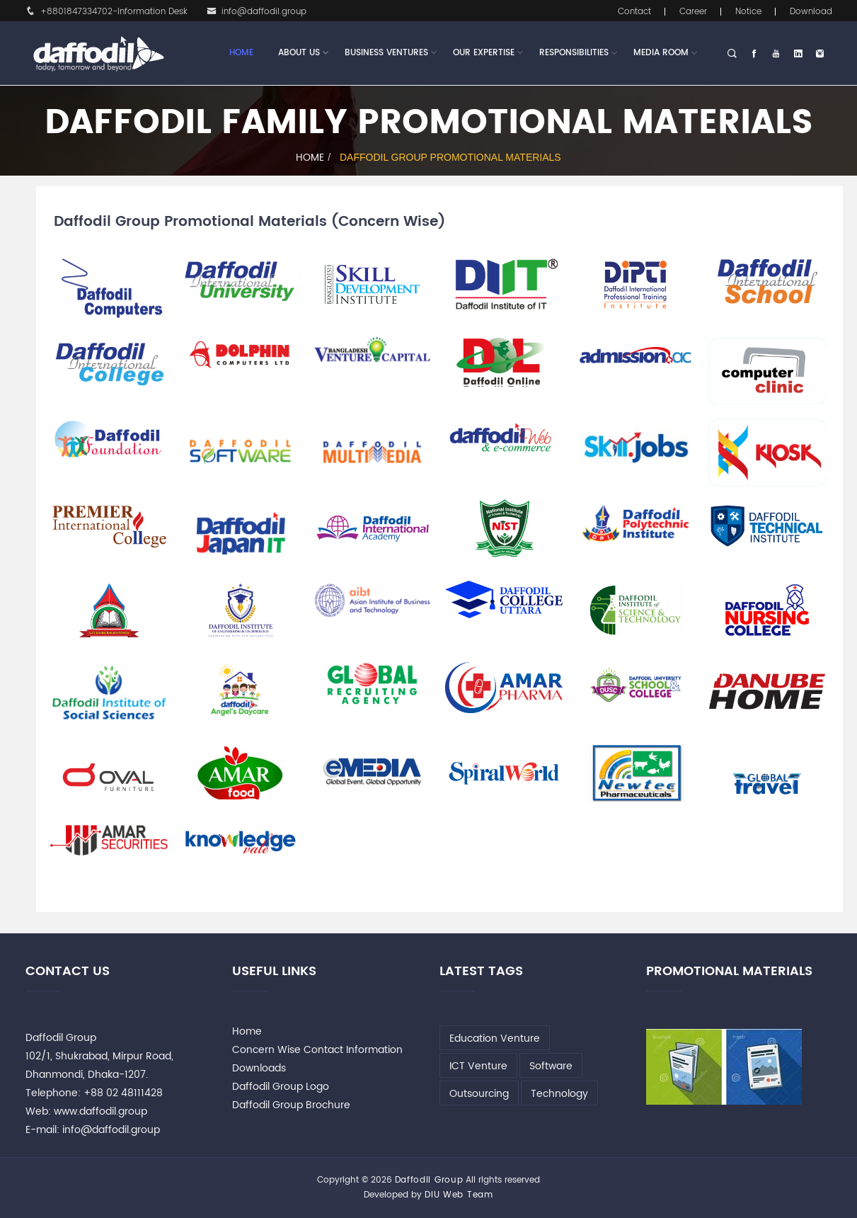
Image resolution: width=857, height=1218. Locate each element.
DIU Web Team (459, 1195)
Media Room (661, 52)
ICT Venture (478, 1066)
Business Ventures (386, 53)
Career (693, 11)
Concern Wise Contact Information (317, 1050)
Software (551, 1066)
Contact (634, 11)
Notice (748, 11)
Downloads (259, 1068)
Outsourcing (479, 1094)
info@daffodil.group (256, 11)
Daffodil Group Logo (280, 1086)
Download (811, 11)
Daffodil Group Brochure (291, 1105)
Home (241, 52)
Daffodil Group (429, 1180)
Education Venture (494, 1038)
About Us (299, 53)
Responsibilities (574, 52)
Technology (559, 1094)
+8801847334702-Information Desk (106, 11)
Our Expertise (483, 53)
